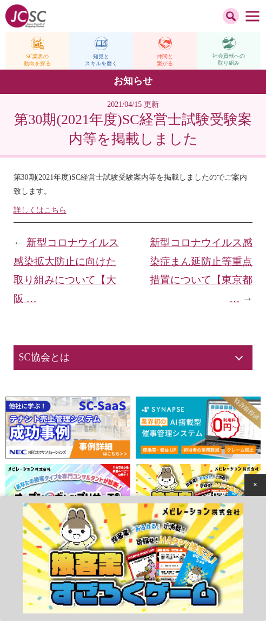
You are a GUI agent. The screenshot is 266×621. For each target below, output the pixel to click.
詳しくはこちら (40, 210)
